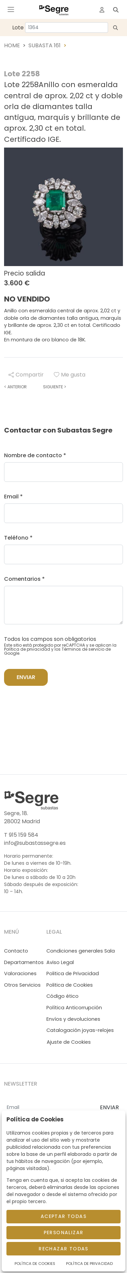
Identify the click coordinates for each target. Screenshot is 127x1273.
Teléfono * (18, 538)
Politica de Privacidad (72, 973)
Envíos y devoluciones (73, 1019)
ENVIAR (109, 1107)
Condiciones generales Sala (80, 950)
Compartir (26, 375)
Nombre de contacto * (35, 455)
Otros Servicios (22, 985)
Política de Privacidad (89, 1263)
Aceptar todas (63, 1216)
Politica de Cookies (69, 985)
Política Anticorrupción (74, 1007)
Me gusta (69, 375)
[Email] (49, 1107)
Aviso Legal (60, 962)
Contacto (16, 950)
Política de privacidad (27, 649)
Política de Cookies (35, 1263)
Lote (18, 27)
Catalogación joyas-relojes (80, 1030)
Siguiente (54, 387)
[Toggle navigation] (11, 9)
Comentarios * (24, 579)
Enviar (26, 677)
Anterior (15, 387)
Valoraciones (20, 973)
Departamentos (24, 962)
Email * (13, 496)
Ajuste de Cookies (69, 1042)
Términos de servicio (83, 649)
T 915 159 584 (21, 835)
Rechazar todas (63, 1248)
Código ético (62, 996)
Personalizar (64, 1232)
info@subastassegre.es (35, 843)
